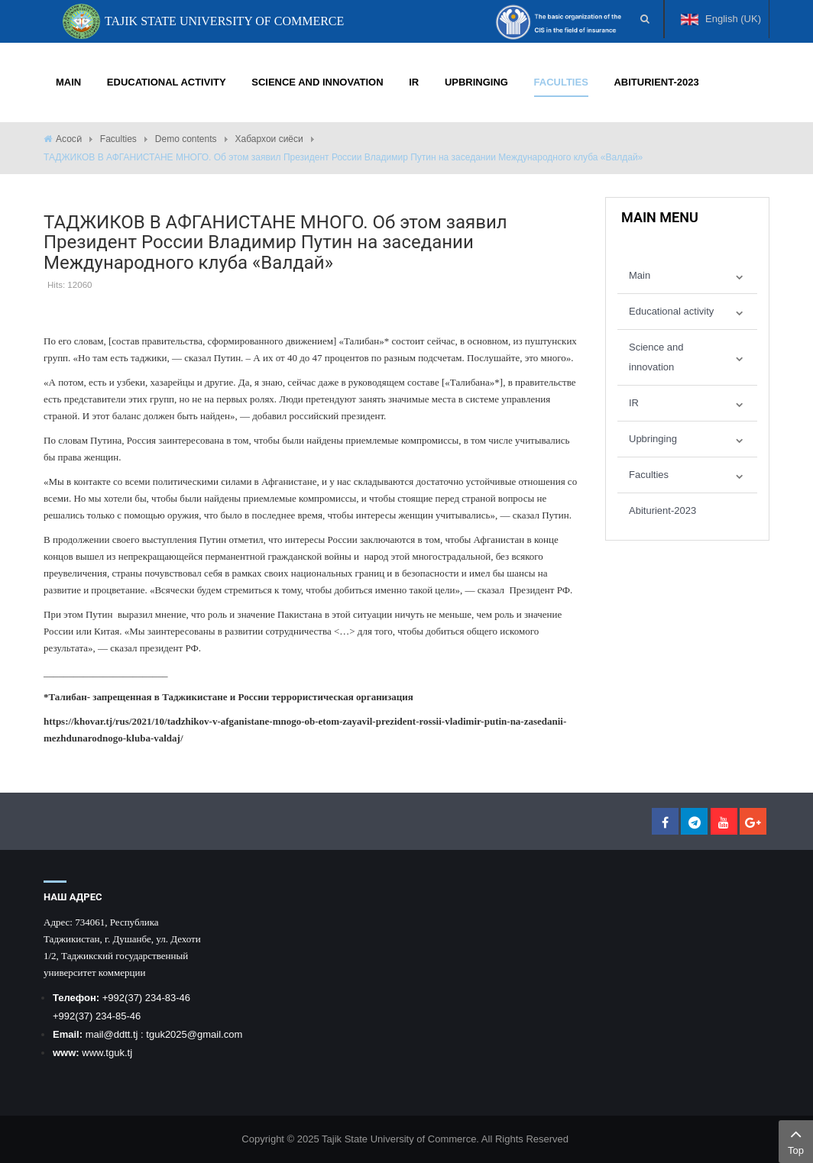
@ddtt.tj (122, 1034)
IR (634, 403)
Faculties (118, 139)
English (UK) (721, 25)
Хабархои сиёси (269, 139)
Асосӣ (69, 139)
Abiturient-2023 (662, 510)
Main (639, 275)
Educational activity (671, 311)
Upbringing (653, 438)
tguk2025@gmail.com (194, 1034)
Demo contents (186, 139)
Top (796, 1140)
